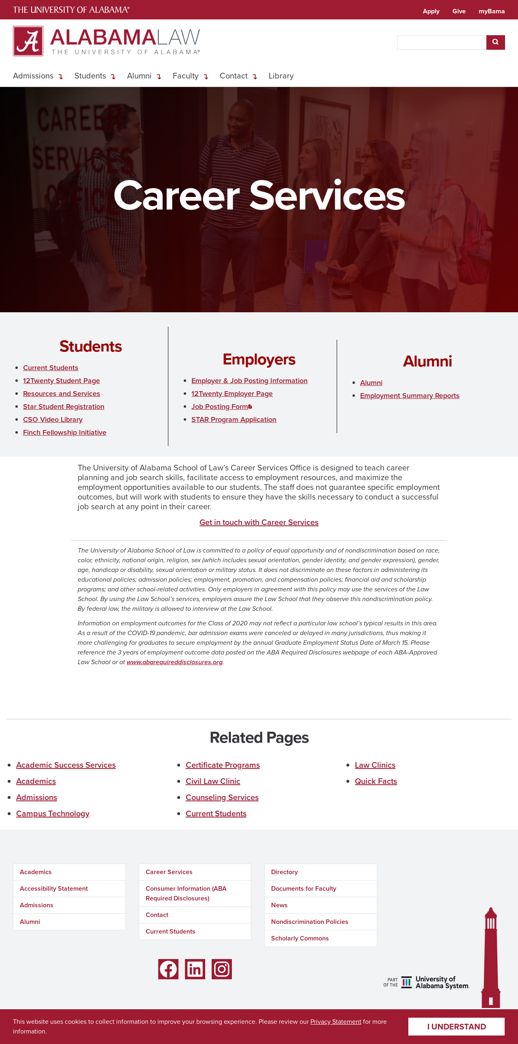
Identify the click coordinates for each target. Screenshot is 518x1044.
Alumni (139, 76)
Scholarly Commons (300, 938)
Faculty (186, 76)
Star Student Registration (63, 406)
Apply (431, 11)
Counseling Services (222, 797)
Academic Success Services (66, 765)
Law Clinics (375, 765)
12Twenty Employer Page (232, 393)
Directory (284, 872)
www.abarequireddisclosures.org (175, 662)
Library (281, 76)
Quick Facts (376, 781)
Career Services (169, 872)
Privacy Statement (335, 1021)
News (279, 905)
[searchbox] (441, 42)
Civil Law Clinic (213, 781)
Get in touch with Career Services (259, 522)
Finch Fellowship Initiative (64, 432)
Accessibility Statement (54, 888)
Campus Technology (52, 813)
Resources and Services (61, 393)
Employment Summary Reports (410, 395)
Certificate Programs (223, 765)
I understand (456, 1027)
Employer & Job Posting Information (249, 380)
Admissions (33, 76)
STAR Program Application (233, 419)
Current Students (51, 367)
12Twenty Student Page (61, 380)
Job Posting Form (219, 406)
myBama (492, 11)
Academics (36, 781)
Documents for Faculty (303, 888)
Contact (234, 76)
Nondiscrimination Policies (309, 921)
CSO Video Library (53, 419)
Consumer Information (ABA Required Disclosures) (186, 893)
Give (459, 11)
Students (90, 76)
